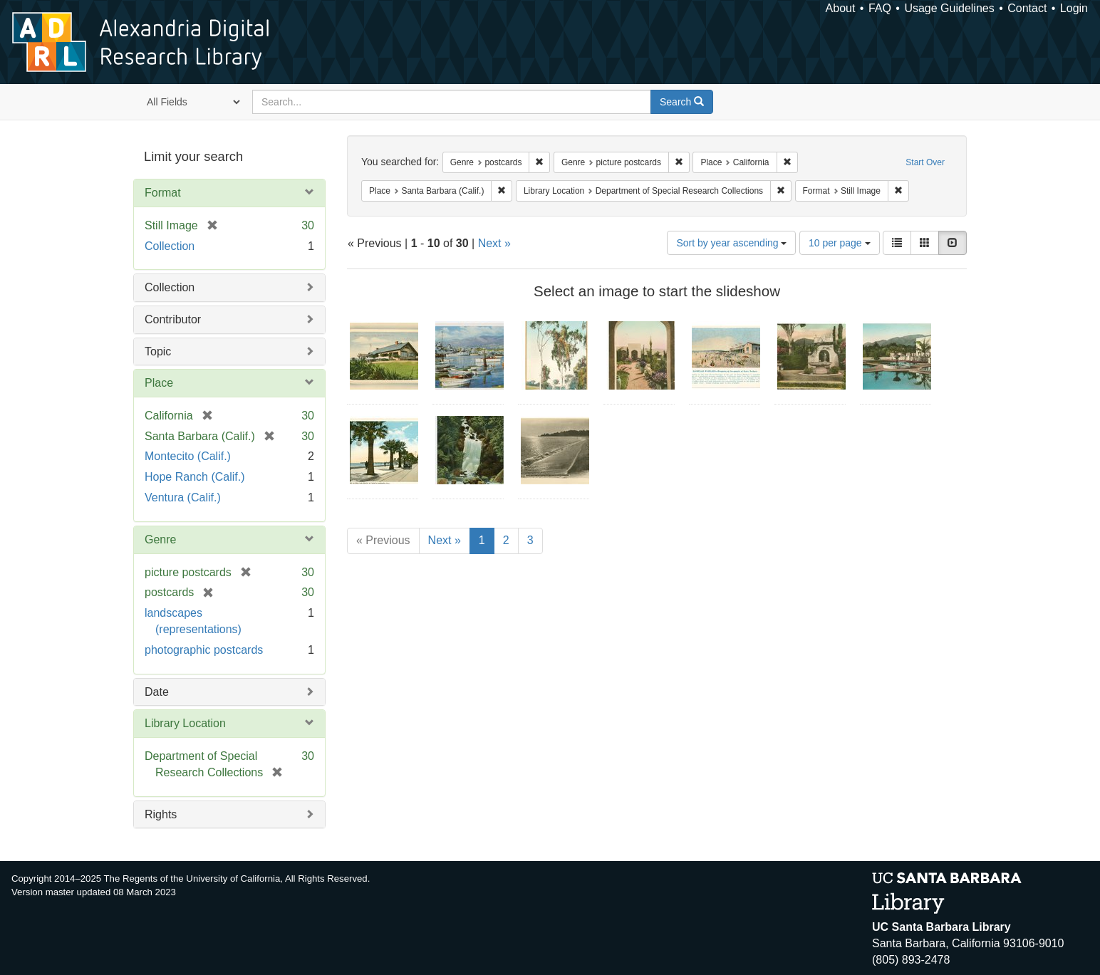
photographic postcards (204, 650)
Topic (158, 351)
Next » (494, 243)
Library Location (185, 723)
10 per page (840, 243)
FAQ (879, 8)
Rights (161, 814)
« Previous (383, 540)
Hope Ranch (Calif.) (195, 477)
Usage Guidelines (949, 8)
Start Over (925, 162)
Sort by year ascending (731, 243)
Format (163, 193)
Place (159, 383)
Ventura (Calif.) (183, 497)
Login (1074, 8)
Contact (1027, 8)
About (841, 8)
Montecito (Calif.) (188, 456)
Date (157, 692)
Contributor (173, 319)
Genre (160, 539)
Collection (169, 246)
